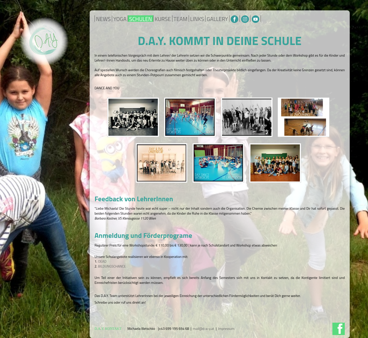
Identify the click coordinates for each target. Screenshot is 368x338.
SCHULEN (140, 19)
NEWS (103, 19)
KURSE (163, 19)
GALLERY (217, 19)
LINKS (197, 19)
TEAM (180, 19)
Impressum (226, 328)
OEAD (102, 261)
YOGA (119, 19)
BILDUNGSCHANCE (112, 266)
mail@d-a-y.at (203, 328)
